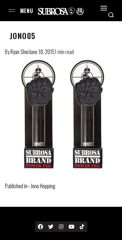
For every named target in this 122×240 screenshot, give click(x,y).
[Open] (103, 8)
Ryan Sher (19, 52)
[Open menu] (11, 10)
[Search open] (111, 15)
